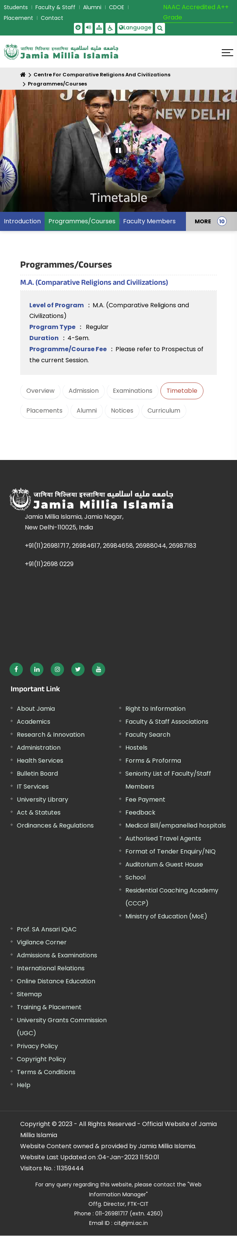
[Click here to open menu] (227, 52)
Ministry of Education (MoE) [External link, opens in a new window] (166, 916)
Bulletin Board (37, 773)
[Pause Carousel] (118, 150)
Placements (44, 410)
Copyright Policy (41, 1059)
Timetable (182, 390)
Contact (52, 18)
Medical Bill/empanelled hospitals (175, 825)
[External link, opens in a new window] (16, 669)
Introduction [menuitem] (22, 221)
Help (23, 1085)
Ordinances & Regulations (55, 825)
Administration (39, 747)
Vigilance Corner (42, 942)
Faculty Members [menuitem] (149, 221)
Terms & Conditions (46, 1072)
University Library (42, 799)
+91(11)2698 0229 (49, 564)
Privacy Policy (37, 1046)
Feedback (140, 812)
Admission (84, 390)
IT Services (33, 786)
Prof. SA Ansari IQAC (47, 929)
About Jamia (36, 708)
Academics (33, 721)
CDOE (116, 7)
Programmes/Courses (57, 83)
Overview (40, 390)
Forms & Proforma (153, 760)
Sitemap (29, 994)
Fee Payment (145, 799)
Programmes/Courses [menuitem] (81, 221)
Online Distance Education (56, 981)
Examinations (132, 390)
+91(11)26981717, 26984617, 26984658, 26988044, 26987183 (110, 545)
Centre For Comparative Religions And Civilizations (102, 74)
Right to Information (155, 708)
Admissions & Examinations (57, 955)
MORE (203, 221)
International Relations (51, 968)
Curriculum (163, 410)
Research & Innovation (51, 734)
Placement (18, 18)
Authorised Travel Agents (163, 838)
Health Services (40, 760)
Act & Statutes (39, 812)
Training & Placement (49, 1007)
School (135, 877)
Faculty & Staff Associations (166, 721)
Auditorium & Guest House (164, 864)
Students (16, 7)
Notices (122, 410)
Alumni (92, 7)
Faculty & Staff (55, 7)
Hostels (136, 747)
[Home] (23, 74)
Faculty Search (147, 734)
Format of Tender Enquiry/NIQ (170, 851)
